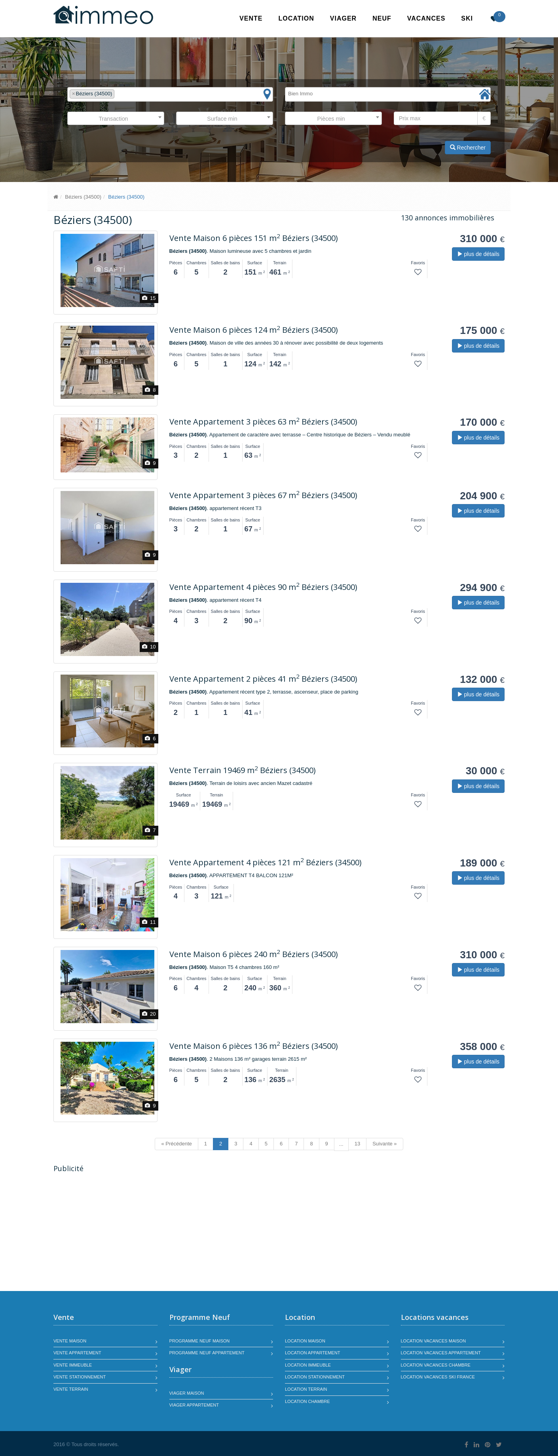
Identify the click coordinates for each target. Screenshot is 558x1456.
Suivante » (384, 1144)
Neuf (381, 18)
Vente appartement (77, 1352)
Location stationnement (315, 1376)
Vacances (426, 18)
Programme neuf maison (199, 1340)
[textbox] (118, 94)
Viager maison (186, 1393)
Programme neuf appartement (207, 1352)
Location (296, 18)
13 (357, 1144)
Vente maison (69, 1340)
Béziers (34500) (83, 197)
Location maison (305, 1340)
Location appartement (312, 1352)
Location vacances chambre (436, 1365)
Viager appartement (194, 1405)
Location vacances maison (433, 1340)
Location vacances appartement (441, 1352)
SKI (467, 18)
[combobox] (170, 94)
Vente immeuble (72, 1365)
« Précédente (176, 1144)
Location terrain (306, 1389)
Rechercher (468, 147)
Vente (250, 18)
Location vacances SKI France (438, 1376)
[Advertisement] (119, 1232)
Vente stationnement (79, 1376)
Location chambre (307, 1401)
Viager (343, 18)
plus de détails (478, 254)
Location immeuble (308, 1365)
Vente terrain (70, 1389)
